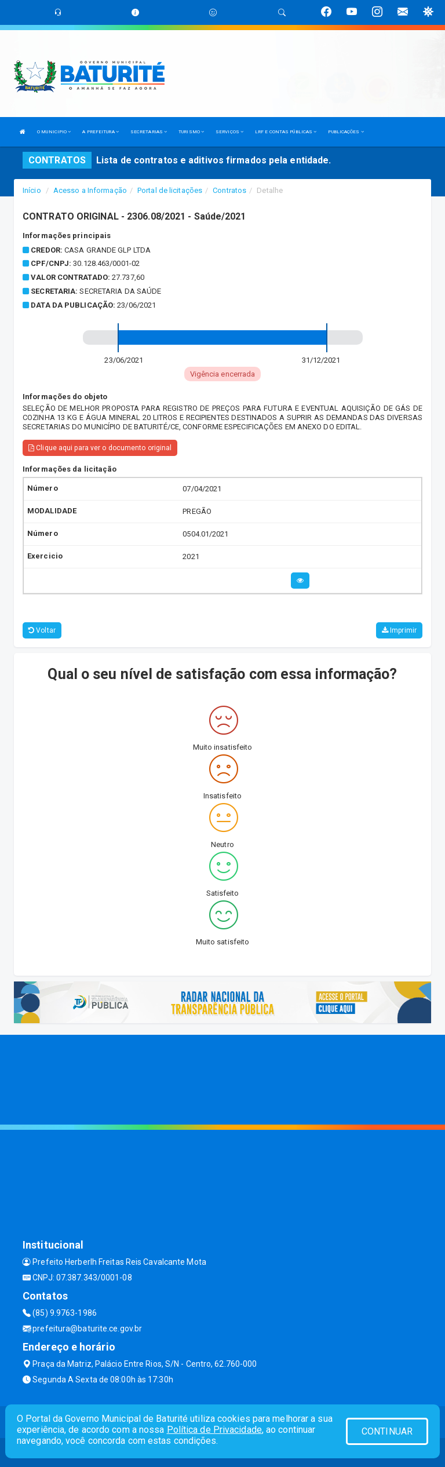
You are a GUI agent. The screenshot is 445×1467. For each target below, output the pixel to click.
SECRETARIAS (148, 131)
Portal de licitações (169, 190)
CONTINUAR (387, 1431)
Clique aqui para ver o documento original (100, 448)
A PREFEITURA (100, 131)
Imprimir (399, 630)
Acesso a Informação (90, 190)
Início (32, 190)
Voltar (42, 630)
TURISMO (191, 131)
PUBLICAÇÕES (345, 131)
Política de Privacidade (214, 1429)
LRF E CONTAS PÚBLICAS (285, 131)
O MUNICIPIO (54, 131)
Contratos (229, 190)
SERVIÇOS (229, 131)
